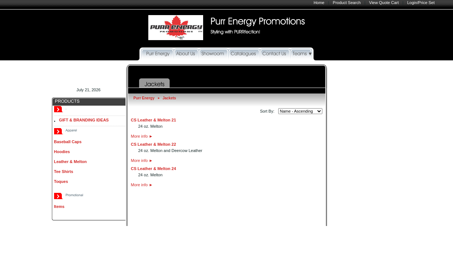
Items (59, 206)
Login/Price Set (421, 2)
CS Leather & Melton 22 (153, 144)
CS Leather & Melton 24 (153, 168)
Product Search (347, 2)
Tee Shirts (63, 171)
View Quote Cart (384, 2)
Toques (61, 181)
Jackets (169, 98)
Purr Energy (144, 98)
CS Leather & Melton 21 (153, 120)
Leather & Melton (70, 161)
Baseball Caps (68, 141)
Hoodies (62, 151)
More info (142, 136)
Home (319, 2)
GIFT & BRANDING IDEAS (84, 120)
